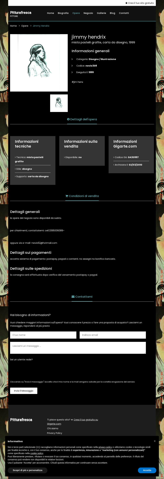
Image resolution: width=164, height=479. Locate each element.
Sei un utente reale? (21, 359)
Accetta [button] (147, 470)
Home (50, 13)
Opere (76, 13)
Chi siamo (52, 428)
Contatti (124, 13)
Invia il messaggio (23, 391)
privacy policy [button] (105, 447)
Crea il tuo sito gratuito (139, 3)
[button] (154, 441)
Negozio (88, 13)
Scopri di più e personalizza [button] (27, 470)
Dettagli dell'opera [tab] (82, 119)
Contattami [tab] (82, 296)
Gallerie (101, 13)
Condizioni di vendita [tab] (82, 196)
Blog (112, 13)
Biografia (63, 13)
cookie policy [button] (36, 453)
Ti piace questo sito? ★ (72, 422)
